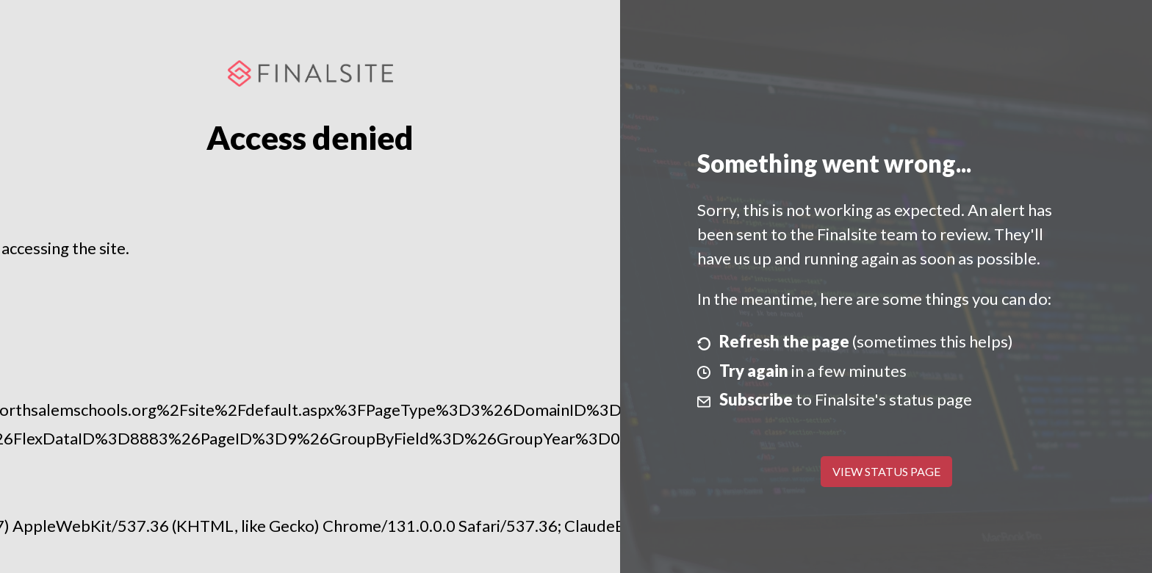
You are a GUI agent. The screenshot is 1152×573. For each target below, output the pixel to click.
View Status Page (886, 471)
